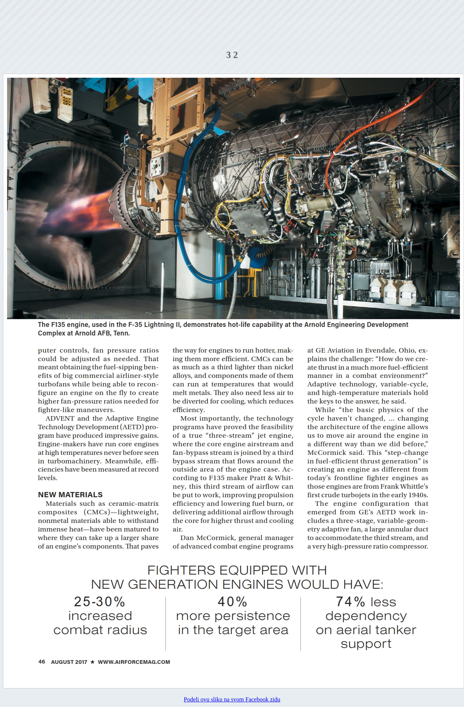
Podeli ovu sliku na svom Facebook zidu (232, 699)
